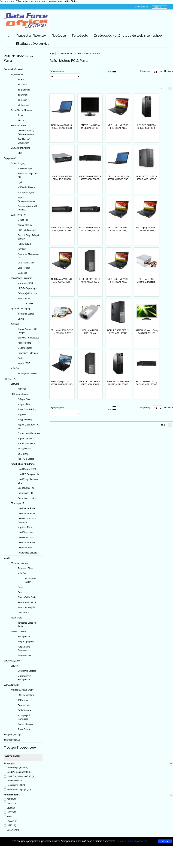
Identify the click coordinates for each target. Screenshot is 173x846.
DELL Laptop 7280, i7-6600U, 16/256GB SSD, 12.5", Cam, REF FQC (62, 384)
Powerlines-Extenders (28, 353)
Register (144, 6)
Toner (20, 115)
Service (14, 666)
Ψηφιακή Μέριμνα (12, 740)
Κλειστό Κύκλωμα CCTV (22, 690)
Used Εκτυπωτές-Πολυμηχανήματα (26, 132)
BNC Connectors (26, 695)
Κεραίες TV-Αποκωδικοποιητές (26, 199)
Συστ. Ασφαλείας (11, 685)
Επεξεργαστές (24, 448)
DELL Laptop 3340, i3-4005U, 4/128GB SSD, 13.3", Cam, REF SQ (118, 179)
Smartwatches (24, 655)
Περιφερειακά (10, 158)
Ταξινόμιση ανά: (57, 71)
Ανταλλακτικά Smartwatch (24, 649)
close (165, 841)
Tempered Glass (25, 568)
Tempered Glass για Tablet (27, 625)
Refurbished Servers (27, 553)
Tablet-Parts (16, 618)
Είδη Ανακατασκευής (20, 148)
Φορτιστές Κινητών (26, 607)
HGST (11, 812)
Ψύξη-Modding (25, 419)
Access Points (24, 343)
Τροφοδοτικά (24, 729)
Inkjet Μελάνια (17, 74)
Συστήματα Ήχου (26, 192)
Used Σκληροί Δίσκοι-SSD (28, 481)
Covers (21, 592)
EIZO (11, 808)
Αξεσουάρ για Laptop (21, 308)
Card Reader (24, 268)
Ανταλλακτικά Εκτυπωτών (24, 141)
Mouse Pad (23, 220)
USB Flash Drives (26, 263)
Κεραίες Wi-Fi (24, 363)
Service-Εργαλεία (12, 661)
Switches (22, 358)
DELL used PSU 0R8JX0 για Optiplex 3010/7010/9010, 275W (146, 282)
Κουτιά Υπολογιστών (27, 443)
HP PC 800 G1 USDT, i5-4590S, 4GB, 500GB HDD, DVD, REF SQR (146, 384)
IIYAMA (12, 821)
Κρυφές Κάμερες (26, 724)
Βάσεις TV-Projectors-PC (28, 175)
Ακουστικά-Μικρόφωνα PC (28, 256)
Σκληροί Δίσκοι (25, 399)
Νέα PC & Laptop (26, 459)
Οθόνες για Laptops (27, 671)
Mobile (7, 558)
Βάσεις (21, 319)
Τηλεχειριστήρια (25, 168)
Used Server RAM (26, 542)
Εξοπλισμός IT (17, 503)
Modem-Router (25, 348)
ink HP (21, 79)
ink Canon (22, 84)
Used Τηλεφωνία (26, 532)
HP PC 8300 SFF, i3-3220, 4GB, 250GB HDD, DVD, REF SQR (61, 179)
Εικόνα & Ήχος (18, 163)
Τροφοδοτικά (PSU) (27, 409)
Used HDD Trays (26, 537)
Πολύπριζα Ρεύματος (27, 293)
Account (157, 7)
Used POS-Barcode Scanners (27, 520)
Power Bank (23, 612)
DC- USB (29, 303)
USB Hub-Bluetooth (27, 230)
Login (136, 6)
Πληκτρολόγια (24, 244)
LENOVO (13, 830)
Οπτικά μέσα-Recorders (29, 433)
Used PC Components (28, 474)
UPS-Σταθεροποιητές (28, 288)
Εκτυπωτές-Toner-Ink (14, 69)
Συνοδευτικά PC (18, 215)
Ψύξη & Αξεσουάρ (12, 734)
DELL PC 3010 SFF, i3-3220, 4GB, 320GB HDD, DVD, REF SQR (118, 333)
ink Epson (22, 100)
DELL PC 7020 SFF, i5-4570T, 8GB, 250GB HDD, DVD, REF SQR (90, 384)
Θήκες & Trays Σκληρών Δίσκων (29, 237)
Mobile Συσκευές (18, 631)
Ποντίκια (22, 249)
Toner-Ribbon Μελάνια (21, 110)
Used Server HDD (26, 513)
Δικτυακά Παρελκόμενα (29, 338)
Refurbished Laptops (27, 498)
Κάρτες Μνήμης (25, 225)
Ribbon (21, 120)
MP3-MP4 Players (26, 187)
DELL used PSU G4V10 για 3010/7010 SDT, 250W (62, 333)
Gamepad (22, 273)
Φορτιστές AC (24, 298)
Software (15, 384)
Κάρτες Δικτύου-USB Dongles (27, 331)
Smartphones (24, 636)
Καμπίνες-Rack (25, 527)
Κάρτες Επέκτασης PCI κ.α (29, 427)
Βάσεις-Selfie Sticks (27, 597)
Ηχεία (20, 182)
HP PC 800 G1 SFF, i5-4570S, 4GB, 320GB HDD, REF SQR (146, 179)
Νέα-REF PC (67, 53)
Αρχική (53, 53)
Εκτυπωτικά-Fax (18, 125)
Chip (20, 153)
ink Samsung (24, 90)
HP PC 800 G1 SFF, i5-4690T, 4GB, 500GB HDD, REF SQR (62, 230)
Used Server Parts (26, 508)
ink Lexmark (23, 105)
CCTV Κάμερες (25, 710)
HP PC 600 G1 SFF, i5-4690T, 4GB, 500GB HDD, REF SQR (90, 179)
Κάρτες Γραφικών (26, 438)
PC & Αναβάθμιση (19, 394)
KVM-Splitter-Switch (27, 373)
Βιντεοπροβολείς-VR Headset (27, 208)
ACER (11, 799)
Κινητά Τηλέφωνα (26, 641)
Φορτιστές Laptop (26, 314)
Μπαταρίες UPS (25, 283)
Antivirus (22, 389)
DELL (12, 803)
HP (10, 816)
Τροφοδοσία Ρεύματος (21, 278)
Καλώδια (15, 368)
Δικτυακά (15, 324)
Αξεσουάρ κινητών (19, 563)
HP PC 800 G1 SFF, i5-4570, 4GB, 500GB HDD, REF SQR (90, 230)
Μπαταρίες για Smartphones (24, 678)
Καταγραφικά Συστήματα (24, 717)
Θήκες (21, 587)
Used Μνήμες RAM (27, 469)
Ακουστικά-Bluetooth (27, 602)
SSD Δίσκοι (23, 454)
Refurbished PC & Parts (23, 464)
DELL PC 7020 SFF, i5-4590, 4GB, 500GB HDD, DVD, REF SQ (90, 282)
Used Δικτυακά (25, 547)
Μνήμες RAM (24, 404)
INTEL (11, 825)
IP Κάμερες (23, 700)
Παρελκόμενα (24, 705)
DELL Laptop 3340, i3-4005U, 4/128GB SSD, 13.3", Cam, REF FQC (61, 128)
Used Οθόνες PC (26, 488)
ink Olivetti (23, 95)
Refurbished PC (25, 493)
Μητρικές (22, 414)
